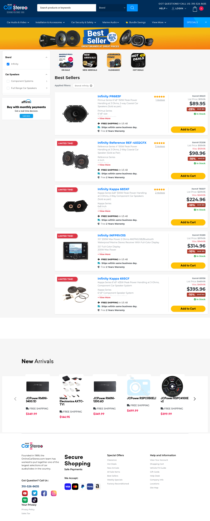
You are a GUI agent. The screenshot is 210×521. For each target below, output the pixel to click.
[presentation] (15, 399)
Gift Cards (154, 472)
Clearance (112, 460)
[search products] (66, 7)
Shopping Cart (157, 464)
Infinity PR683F (109, 96)
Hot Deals (111, 464)
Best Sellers (112, 476)
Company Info (156, 480)
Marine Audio (111, 22)
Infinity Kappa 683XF (113, 189)
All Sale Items (113, 472)
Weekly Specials (114, 480)
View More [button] (159, 22)
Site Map (154, 487)
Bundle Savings (136, 22)
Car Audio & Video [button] (18, 22)
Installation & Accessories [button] (50, 22)
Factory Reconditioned (118, 483)
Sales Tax (26, 513)
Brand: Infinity (83, 85)
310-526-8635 (198, 3)
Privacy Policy (28, 509)
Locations (154, 483)
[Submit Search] (132, 7)
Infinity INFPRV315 (112, 235)
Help (162, 8)
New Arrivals (113, 468)
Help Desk (155, 476)
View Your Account (159, 460)
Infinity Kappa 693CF (113, 278)
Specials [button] (197, 22)
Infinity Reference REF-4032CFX (122, 142)
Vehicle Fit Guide (158, 468)
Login (179, 8)
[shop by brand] (111, 7)
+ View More (104, 119)
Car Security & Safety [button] (83, 22)
